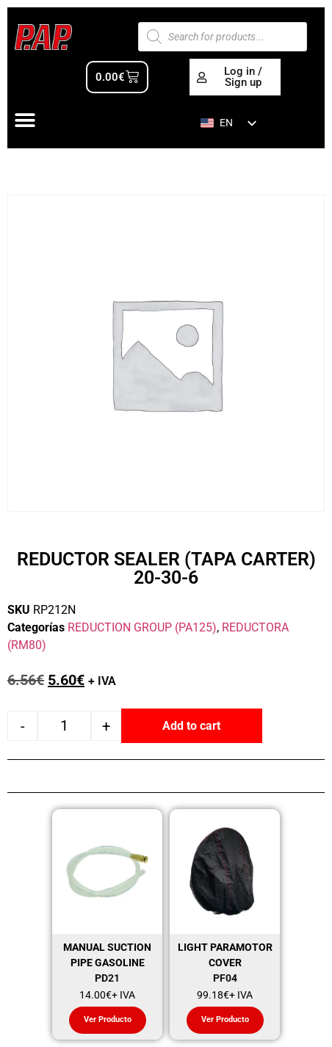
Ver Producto (107, 1019)
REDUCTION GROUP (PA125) (142, 627)
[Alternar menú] (25, 120)
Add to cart (191, 726)
